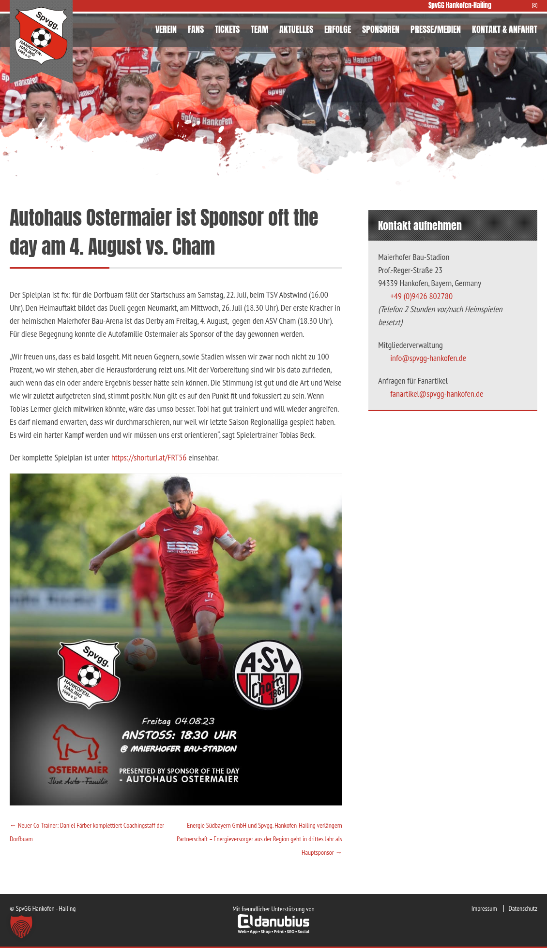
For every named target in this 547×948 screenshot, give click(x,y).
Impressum (484, 908)
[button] (21, 926)
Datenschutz (523, 908)
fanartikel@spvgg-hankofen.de (436, 393)
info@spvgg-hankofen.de (428, 357)
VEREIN (166, 29)
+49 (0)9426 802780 (421, 296)
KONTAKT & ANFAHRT (504, 29)
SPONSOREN (380, 29)
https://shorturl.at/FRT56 (149, 457)
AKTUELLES (296, 29)
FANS (196, 29)
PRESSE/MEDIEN (435, 29)
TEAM (259, 29)
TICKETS (227, 29)
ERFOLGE (337, 29)
